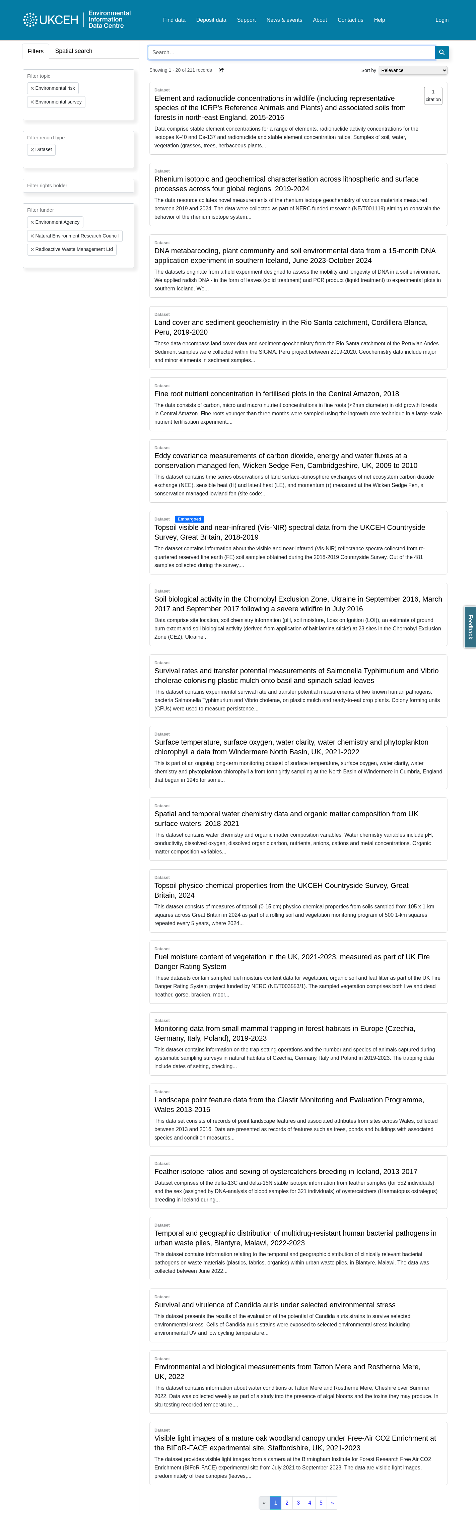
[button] (222, 70)
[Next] (332, 1503)
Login (442, 20)
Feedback (470, 627)
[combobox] (79, 94)
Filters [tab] (36, 51)
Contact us (350, 20)
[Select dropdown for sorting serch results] (413, 70)
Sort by (368, 70)
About (320, 20)
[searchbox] (29, 114)
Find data (174, 20)
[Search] (442, 52)
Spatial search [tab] (73, 51)
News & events (284, 20)
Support (246, 20)
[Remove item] (32, 88)
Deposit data (211, 20)
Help (379, 20)
